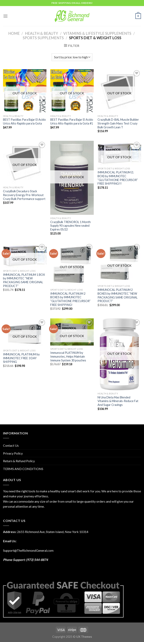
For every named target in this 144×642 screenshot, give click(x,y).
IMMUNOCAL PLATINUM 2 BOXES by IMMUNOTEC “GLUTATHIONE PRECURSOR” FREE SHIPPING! (70, 299)
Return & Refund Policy (19, 461)
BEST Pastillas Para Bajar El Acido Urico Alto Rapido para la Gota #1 (71, 121)
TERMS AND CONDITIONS (23, 469)
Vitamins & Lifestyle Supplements (97, 33)
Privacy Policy (13, 453)
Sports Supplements (43, 38)
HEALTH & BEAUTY (41, 33)
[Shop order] (71, 57)
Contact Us (11, 445)
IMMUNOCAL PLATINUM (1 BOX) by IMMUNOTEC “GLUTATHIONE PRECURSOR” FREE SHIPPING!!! (118, 178)
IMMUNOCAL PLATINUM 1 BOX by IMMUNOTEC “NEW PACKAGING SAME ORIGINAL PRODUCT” (24, 280)
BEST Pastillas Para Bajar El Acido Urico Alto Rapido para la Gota (24, 121)
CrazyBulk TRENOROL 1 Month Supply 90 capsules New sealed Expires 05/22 (70, 225)
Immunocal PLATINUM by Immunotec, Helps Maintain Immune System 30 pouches (68, 356)
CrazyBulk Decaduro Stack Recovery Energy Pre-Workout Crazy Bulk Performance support (24, 194)
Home (14, 33)
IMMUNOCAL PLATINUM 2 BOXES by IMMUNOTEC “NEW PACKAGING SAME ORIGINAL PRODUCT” (118, 295)
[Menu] (5, 16)
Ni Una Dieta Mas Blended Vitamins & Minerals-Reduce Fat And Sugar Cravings (118, 401)
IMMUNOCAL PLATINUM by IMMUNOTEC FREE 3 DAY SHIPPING (21, 358)
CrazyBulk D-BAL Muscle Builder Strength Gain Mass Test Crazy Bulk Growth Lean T (118, 123)
